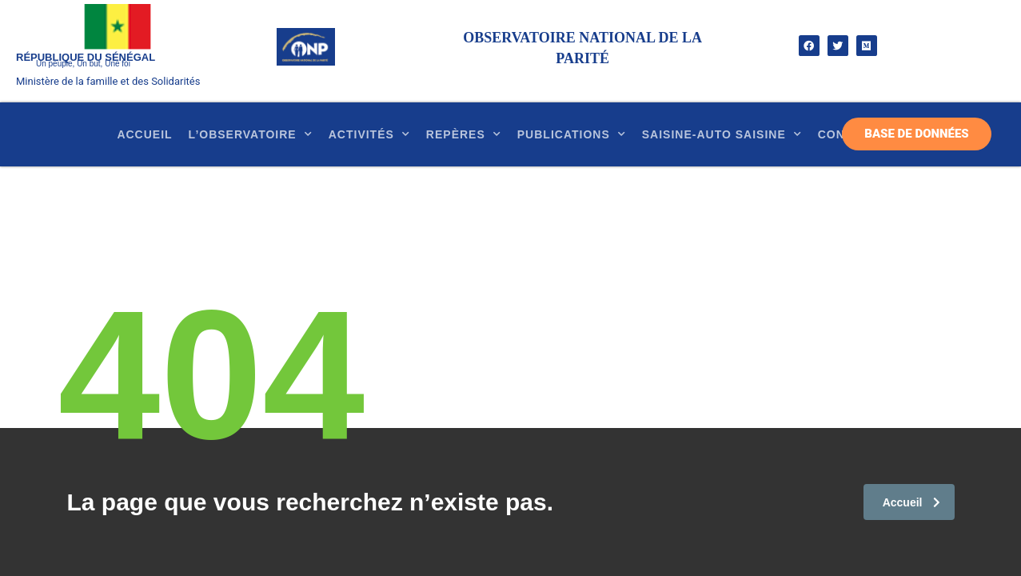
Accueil (144, 134)
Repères (463, 134)
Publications (571, 134)
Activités (369, 134)
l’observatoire (251, 134)
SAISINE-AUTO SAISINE (722, 134)
